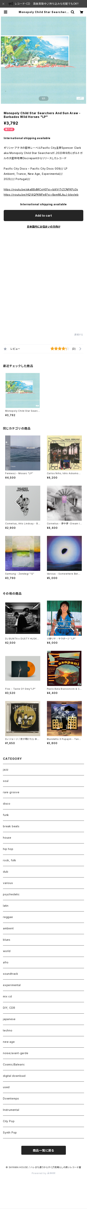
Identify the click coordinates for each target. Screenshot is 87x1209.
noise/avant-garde (15, 1053)
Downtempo (11, 1098)
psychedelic (11, 894)
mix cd (7, 996)
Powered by (43, 1173)
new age (9, 1041)
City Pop (8, 1121)
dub (5, 871)
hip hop (8, 849)
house (7, 837)
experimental (12, 985)
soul (6, 780)
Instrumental (11, 1109)
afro (6, 962)
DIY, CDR (9, 1007)
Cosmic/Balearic (14, 1064)
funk (6, 814)
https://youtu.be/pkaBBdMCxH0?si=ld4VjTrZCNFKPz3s (41, 189)
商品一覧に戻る (43, 1150)
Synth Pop (10, 1132)
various (8, 883)
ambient (8, 928)
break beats (11, 826)
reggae (8, 917)
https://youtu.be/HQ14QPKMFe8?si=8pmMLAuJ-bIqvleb (41, 194)
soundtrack (10, 973)
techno (7, 1030)
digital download (14, 1075)
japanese (9, 1019)
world (7, 951)
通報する (78, 334)
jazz (6, 769)
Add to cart (43, 215)
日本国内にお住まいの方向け (43, 226)
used (6, 1087)
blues (6, 939)
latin (6, 905)
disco (6, 803)
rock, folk (9, 860)
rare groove (11, 792)
